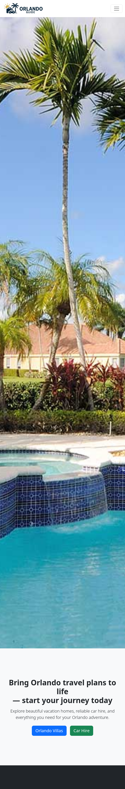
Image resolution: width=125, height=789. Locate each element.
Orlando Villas (49, 730)
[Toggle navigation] (116, 8)
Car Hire (82, 730)
